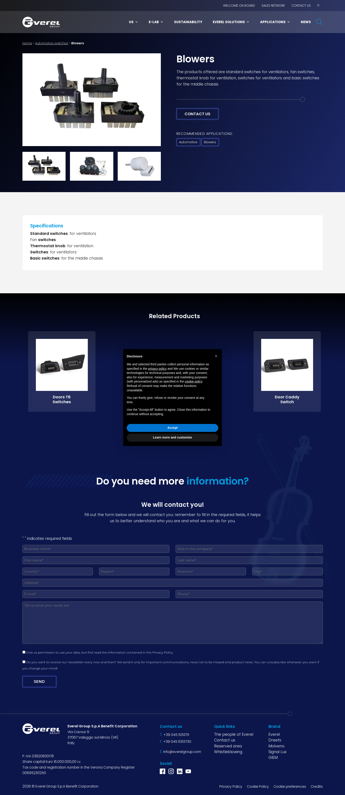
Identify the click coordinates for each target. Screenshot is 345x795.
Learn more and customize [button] (172, 437)
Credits (317, 786)
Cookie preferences (289, 786)
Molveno (276, 746)
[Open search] (319, 22)
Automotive (188, 142)
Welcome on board (239, 5)
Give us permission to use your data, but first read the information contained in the (100, 652)
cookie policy (193, 381)
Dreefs (274, 740)
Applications (275, 22)
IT (318, 5)
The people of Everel (233, 734)
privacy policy (157, 368)
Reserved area (228, 746)
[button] (216, 356)
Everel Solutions (231, 22)
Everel (274, 734)
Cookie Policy (258, 786)
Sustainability (188, 22)
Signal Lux (277, 751)
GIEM (273, 757)
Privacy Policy (162, 652)
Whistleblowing (228, 751)
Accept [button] (172, 427)
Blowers (210, 142)
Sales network (273, 5)
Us (133, 22)
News (306, 22)
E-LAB (156, 22)
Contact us (301, 5)
